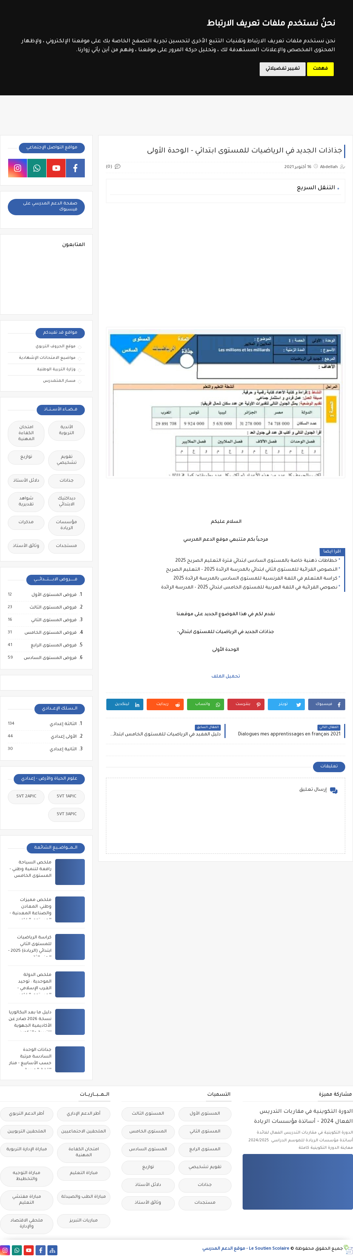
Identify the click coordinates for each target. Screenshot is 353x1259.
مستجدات (66, 546)
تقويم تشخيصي (67, 460)
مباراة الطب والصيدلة (83, 1197)
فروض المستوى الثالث (53, 608)
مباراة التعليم (84, 1173)
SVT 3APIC (67, 814)
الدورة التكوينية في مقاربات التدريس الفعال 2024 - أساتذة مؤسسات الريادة (303, 1117)
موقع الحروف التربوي (56, 346)
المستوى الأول (205, 1114)
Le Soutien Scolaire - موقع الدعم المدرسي (245, 1249)
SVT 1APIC (66, 796)
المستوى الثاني (205, 1132)
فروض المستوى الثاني (53, 620)
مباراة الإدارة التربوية (26, 1149)
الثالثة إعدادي (63, 724)
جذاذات (67, 481)
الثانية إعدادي (63, 750)
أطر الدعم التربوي (26, 1114)
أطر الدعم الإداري (83, 1114)
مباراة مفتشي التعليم (26, 1200)
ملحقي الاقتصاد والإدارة (26, 1224)
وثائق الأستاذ (26, 546)
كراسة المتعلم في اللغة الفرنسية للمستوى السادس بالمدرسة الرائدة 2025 (255, 578)
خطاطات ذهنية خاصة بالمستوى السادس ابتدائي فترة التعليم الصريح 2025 (256, 561)
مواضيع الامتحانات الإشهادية (47, 358)
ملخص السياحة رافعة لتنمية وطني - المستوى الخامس (30, 869)
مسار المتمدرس (59, 381)
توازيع (26, 457)
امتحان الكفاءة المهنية (26, 433)
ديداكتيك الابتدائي (67, 501)
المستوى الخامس (148, 1132)
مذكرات (26, 522)
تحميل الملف (226, 676)
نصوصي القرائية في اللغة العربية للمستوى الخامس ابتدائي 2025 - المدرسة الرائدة (249, 587)
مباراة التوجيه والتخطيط (26, 1176)
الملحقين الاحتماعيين (83, 1132)
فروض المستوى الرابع (53, 646)
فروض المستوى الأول (54, 595)
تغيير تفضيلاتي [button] (283, 69)
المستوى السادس (148, 1149)
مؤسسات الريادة (66, 525)
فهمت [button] (320, 69)
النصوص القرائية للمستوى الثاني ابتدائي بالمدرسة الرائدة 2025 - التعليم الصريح (251, 570)
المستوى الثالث (148, 1114)
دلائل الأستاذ (26, 481)
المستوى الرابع (204, 1149)
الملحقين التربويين (26, 1132)
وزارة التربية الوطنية (56, 369)
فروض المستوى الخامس (50, 633)
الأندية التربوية (66, 430)
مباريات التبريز (84, 1221)
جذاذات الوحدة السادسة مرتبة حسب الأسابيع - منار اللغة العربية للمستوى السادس (30, 1063)
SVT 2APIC (26, 796)
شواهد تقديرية (26, 501)
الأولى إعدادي (63, 737)
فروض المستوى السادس (50, 658)
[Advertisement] (225, 260)
